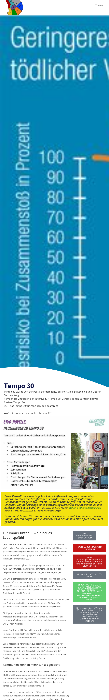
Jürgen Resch (45, 695)
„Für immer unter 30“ (29, 671)
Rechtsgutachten (47, 678)
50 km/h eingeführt (37, 634)
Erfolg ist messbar (15, 578)
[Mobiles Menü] (99, 5)
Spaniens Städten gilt (14, 565)
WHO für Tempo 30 (39, 616)
